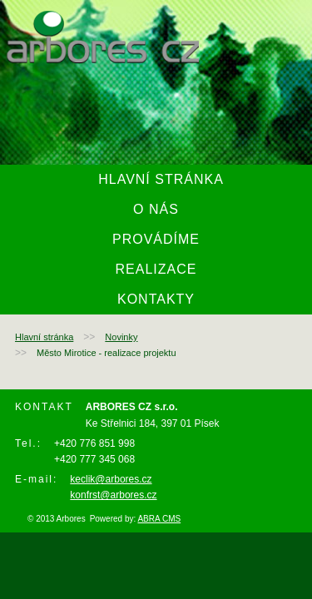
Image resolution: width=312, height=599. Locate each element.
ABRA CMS (159, 518)
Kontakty (156, 299)
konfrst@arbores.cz (113, 495)
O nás (156, 209)
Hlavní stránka (161, 179)
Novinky (121, 337)
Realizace (156, 269)
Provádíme (156, 239)
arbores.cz (103, 37)
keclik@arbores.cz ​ (110, 479)
